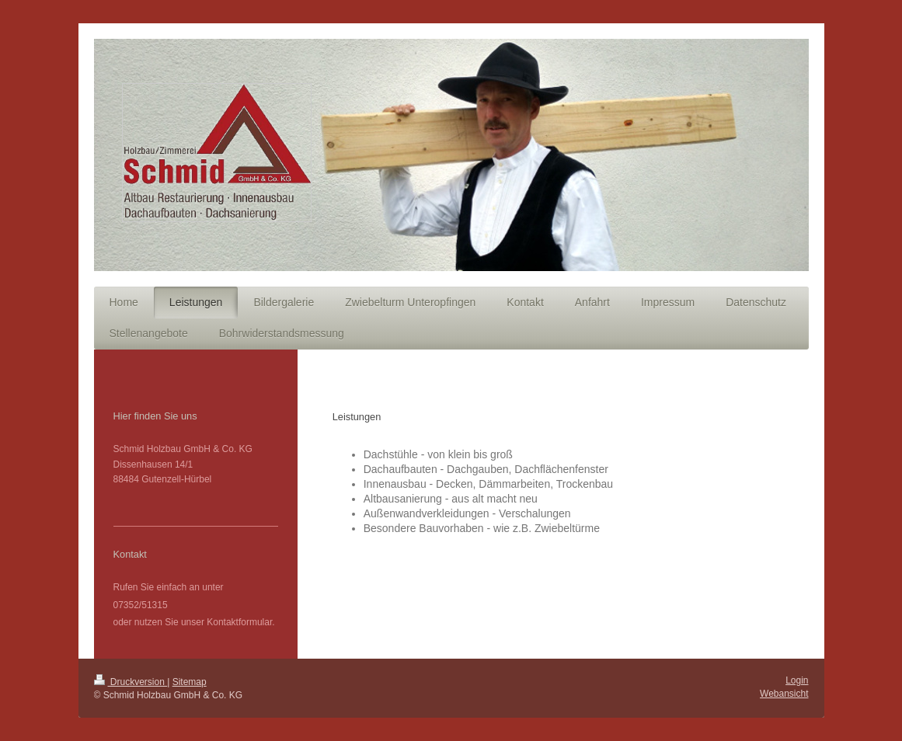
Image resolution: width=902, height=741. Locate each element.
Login (796, 680)
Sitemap (189, 682)
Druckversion (131, 682)
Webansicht (784, 693)
